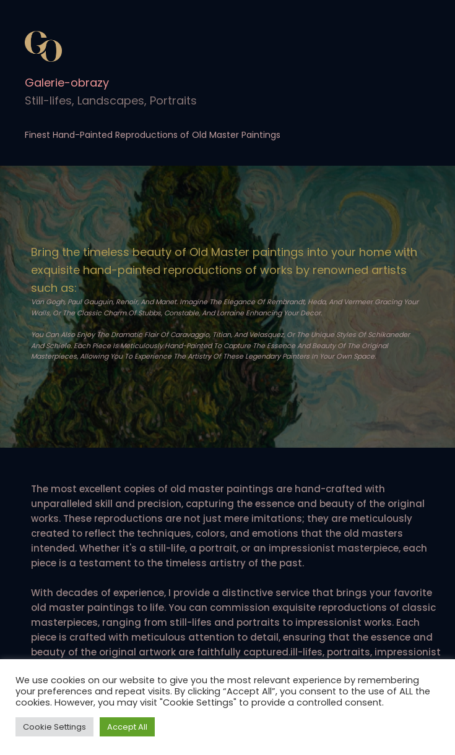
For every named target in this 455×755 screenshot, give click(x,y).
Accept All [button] (127, 727)
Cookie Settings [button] (54, 727)
